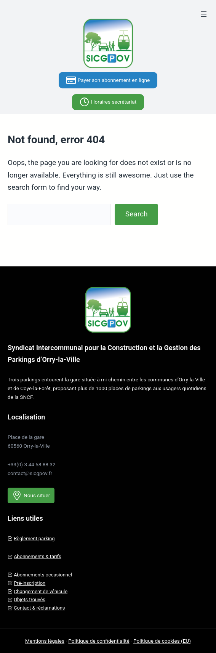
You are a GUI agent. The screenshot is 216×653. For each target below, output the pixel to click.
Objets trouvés (29, 599)
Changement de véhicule (40, 591)
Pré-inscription (29, 583)
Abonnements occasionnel (43, 575)
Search (136, 214)
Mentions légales (44, 641)
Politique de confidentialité (98, 641)
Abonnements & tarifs (37, 556)
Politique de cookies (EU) (162, 641)
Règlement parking (34, 538)
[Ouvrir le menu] (203, 14)
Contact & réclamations (39, 608)
